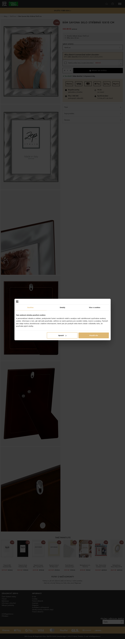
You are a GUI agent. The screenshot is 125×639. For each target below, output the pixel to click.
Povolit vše (93, 335)
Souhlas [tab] (30, 307)
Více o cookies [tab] (94, 307)
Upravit (62, 335)
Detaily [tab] (62, 307)
